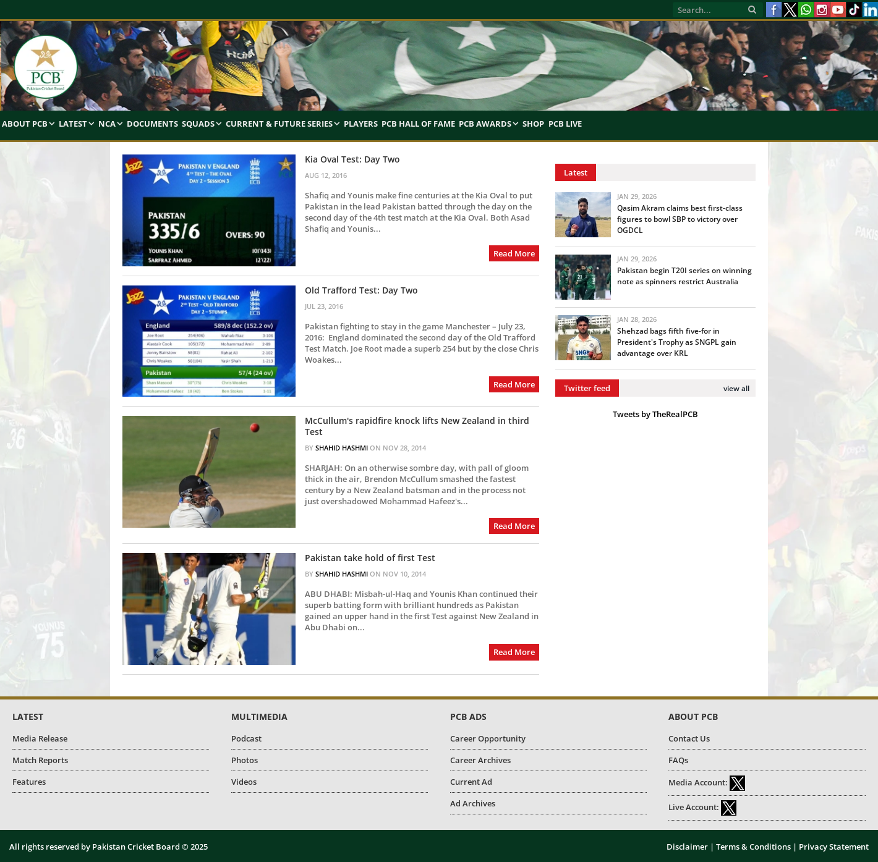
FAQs (678, 760)
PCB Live (565, 123)
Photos (244, 760)
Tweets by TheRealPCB (655, 414)
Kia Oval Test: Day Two (352, 159)
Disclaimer (687, 846)
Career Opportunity (488, 738)
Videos (244, 781)
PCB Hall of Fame (418, 123)
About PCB (25, 123)
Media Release (39, 738)
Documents (152, 123)
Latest (73, 123)
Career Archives (480, 760)
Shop (533, 123)
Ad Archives (472, 803)
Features (29, 781)
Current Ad (471, 781)
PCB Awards (485, 123)
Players (361, 123)
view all (736, 388)
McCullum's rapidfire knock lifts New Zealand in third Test (417, 426)
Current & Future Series (279, 123)
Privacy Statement (834, 846)
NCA (107, 123)
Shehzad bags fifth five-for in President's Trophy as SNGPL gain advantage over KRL (676, 342)
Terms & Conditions (753, 846)
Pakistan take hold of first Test (370, 558)
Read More (514, 253)
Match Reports (40, 760)
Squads (198, 123)
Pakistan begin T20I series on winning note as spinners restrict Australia (684, 276)
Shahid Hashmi (341, 447)
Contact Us (689, 738)
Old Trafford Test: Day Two (361, 290)
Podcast (246, 738)
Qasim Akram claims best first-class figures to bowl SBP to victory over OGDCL (680, 219)
